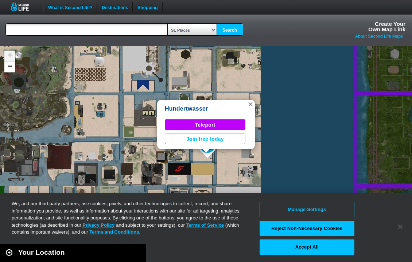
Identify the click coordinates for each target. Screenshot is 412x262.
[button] (250, 104)
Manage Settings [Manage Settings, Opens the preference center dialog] (307, 209)
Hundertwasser (186, 109)
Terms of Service (205, 225)
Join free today (205, 139)
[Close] (400, 227)
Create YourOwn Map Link (386, 26)
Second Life (24, 7)
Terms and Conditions (114, 232)
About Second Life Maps (379, 36)
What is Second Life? (70, 7)
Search (229, 30)
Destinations (115, 7)
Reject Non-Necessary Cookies (306, 228)
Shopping (147, 7)
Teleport (205, 125)
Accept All (307, 247)
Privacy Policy (98, 225)
